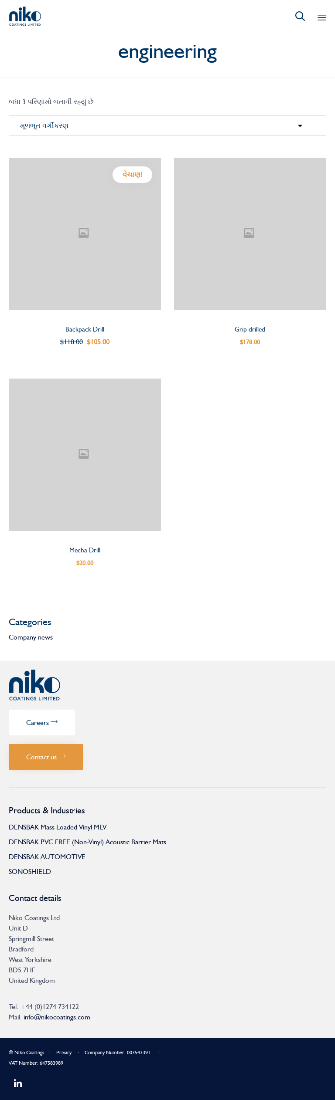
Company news (31, 637)
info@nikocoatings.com (57, 1017)
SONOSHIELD (30, 871)
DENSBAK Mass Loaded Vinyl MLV (57, 827)
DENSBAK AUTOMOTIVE (47, 857)
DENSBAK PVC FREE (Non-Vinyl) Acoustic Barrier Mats (87, 842)
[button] (42, 722)
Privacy (64, 1052)
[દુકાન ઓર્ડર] (167, 125)
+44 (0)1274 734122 (49, 1006)
